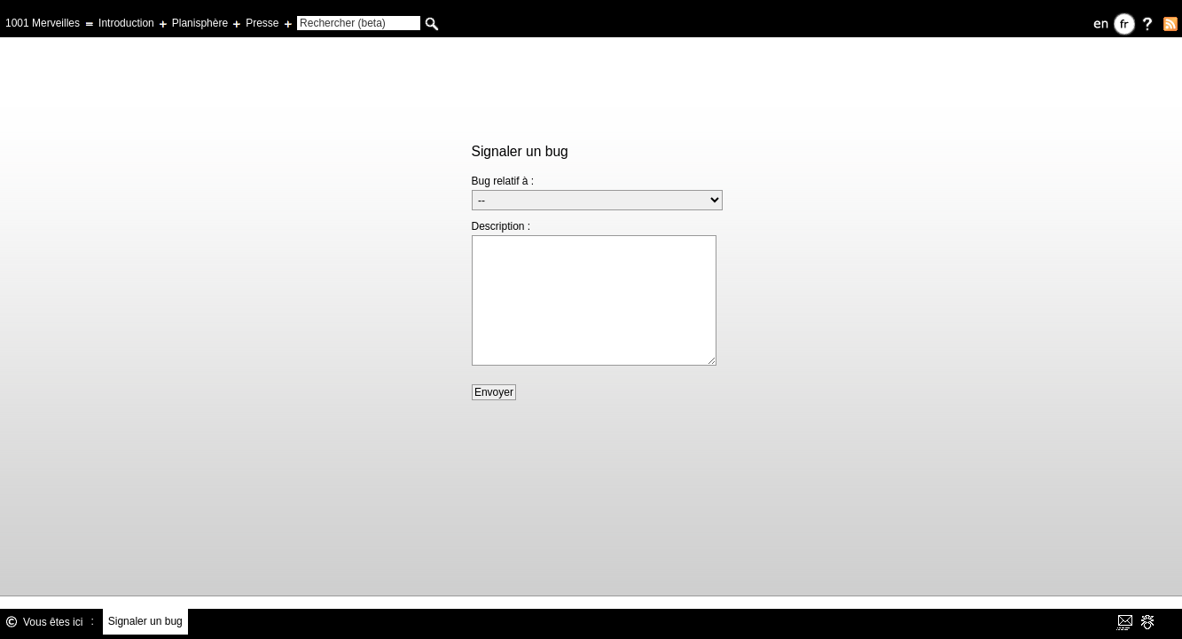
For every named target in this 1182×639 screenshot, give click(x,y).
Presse (262, 23)
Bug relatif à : (503, 181)
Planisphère (200, 23)
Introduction (126, 23)
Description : (501, 226)
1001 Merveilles (42, 23)
